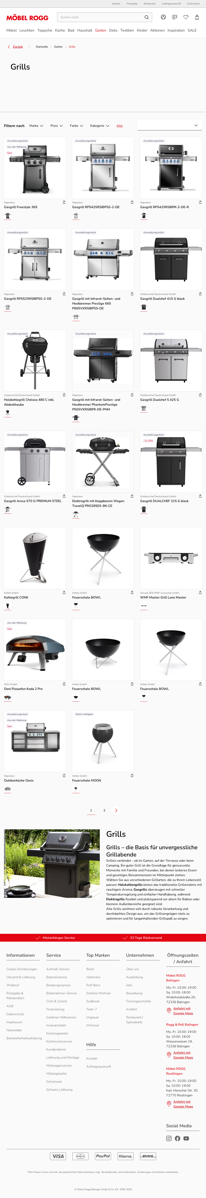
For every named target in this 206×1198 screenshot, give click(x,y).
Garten (58, 47)
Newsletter (14, 1030)
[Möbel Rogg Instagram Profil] (169, 1140)
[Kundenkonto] (163, 17)
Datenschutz (15, 1014)
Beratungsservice (58, 985)
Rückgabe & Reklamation (15, 995)
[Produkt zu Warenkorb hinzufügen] (64, 202)
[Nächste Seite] (116, 810)
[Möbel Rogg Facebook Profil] (177, 1140)
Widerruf (12, 985)
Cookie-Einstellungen (21, 969)
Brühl (90, 969)
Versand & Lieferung (20, 977)
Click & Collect (56, 1001)
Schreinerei (54, 1081)
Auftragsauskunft (98, 1066)
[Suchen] (99, 17)
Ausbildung (134, 977)
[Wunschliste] (185, 17)
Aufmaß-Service (57, 969)
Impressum (14, 1022)
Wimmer (92, 1025)
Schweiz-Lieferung (59, 1090)
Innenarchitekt (56, 1025)
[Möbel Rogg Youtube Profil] (186, 1140)
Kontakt (91, 1058)
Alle (119, 126)
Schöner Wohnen (98, 993)
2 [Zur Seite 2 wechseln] (104, 810)
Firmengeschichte (138, 1001)
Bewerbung (134, 993)
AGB (9, 1006)
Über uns (132, 969)
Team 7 (91, 1009)
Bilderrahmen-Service (61, 993)
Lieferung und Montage (62, 1057)
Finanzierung (55, 1009)
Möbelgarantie (56, 1073)
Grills (72, 47)
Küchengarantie (57, 1033)
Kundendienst (56, 1049)
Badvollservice (56, 977)
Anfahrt (131, 1009)
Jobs (129, 985)
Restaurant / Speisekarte (134, 1019)
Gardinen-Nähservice (61, 1017)
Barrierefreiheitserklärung (24, 1038)
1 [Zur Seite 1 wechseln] (91, 810)
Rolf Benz (93, 985)
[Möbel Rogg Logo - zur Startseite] (27, 17)
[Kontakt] (174, 17)
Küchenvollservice (59, 1041)
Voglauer (92, 1017)
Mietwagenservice (59, 1065)
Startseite (42, 47)
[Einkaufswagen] (197, 17)
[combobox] (170, 125)
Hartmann (93, 977)
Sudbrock (93, 1001)
